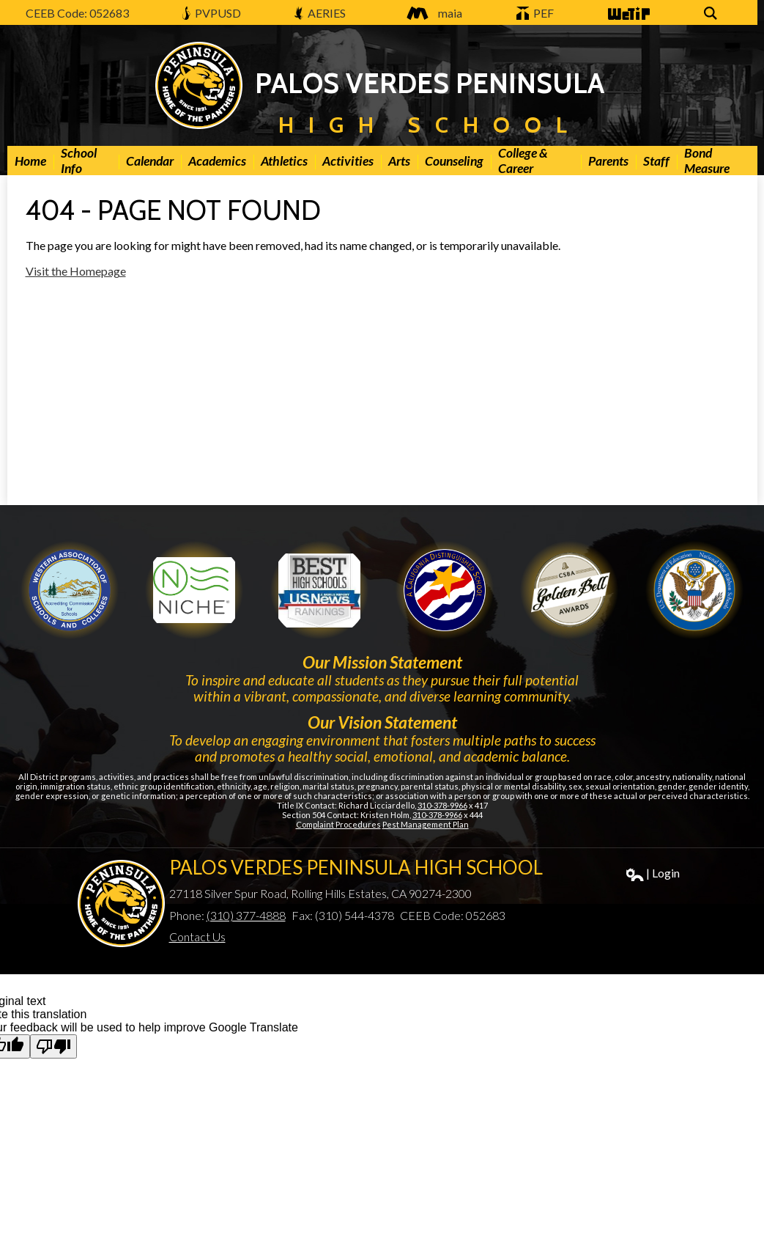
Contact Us (197, 936)
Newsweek (319, 590)
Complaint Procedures (338, 824)
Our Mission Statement (382, 662)
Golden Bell (444, 590)
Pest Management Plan (425, 824)
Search (713, 14)
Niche (194, 590)
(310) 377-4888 (246, 915)
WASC (69, 590)
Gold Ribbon (569, 590)
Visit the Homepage (76, 271)
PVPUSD (211, 13)
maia (430, 13)
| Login (653, 873)
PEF (535, 13)
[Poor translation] (53, 1046)
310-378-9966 (442, 805)
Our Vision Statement (382, 722)
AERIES (320, 13)
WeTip (628, 14)
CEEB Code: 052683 (77, 13)
